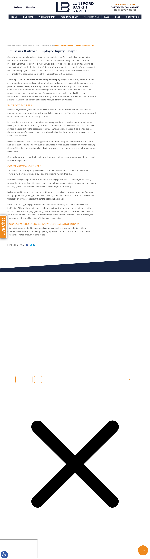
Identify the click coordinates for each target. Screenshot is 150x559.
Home (14, 17)
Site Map (109, 379)
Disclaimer (122, 379)
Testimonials (91, 17)
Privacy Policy (139, 379)
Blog (117, 17)
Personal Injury (70, 17)
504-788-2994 (117, 7)
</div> (19, 548)
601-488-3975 (132, 7)
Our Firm (28, 17)
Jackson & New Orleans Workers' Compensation (30, 45)
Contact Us (132, 17)
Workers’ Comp (47, 17)
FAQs (106, 17)
